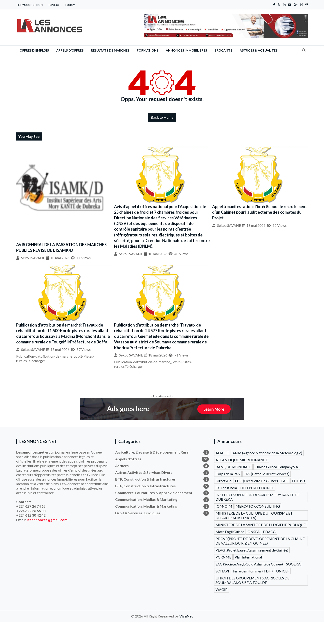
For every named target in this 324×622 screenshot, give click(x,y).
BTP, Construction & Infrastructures (162, 479)
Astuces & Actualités (258, 50)
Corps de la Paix (228, 474)
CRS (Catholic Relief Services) (266, 474)
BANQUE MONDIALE (233, 467)
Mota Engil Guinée (230, 531)
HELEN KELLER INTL (257, 488)
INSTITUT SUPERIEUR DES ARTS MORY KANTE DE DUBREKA (257, 497)
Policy (70, 5)
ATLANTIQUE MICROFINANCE (242, 460)
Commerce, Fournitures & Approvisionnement (162, 492)
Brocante (223, 50)
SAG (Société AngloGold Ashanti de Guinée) (249, 564)
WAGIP (221, 589)
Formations (147, 50)
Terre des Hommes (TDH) (252, 571)
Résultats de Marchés (110, 50)
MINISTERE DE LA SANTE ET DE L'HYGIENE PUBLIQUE (261, 524)
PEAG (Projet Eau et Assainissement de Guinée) (252, 550)
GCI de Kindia (226, 488)
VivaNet (186, 616)
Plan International (248, 557)
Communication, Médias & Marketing (162, 499)
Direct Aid (224, 481)
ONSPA (254, 531)
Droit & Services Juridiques (162, 513)
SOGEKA (293, 564)
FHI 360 (298, 481)
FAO (284, 481)
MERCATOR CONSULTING (258, 506)
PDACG (269, 531)
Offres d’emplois (34, 50)
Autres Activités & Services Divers (162, 472)
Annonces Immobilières (186, 50)
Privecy (54, 5)
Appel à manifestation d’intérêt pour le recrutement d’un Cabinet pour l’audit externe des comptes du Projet (259, 212)
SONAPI (222, 571)
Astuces (162, 465)
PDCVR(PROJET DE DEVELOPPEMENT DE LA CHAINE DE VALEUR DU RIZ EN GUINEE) (260, 540)
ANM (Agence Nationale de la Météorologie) (267, 453)
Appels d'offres (162, 459)
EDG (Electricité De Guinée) (256, 481)
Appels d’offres (69, 50)
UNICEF (282, 571)
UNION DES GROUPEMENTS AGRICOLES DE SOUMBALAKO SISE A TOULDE (252, 580)
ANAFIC (222, 453)
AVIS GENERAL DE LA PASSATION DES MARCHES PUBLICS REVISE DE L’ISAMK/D (61, 247)
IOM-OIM (224, 506)
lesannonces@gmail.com (47, 520)
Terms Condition (29, 5)
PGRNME (223, 557)
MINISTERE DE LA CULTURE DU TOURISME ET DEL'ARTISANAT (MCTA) (254, 515)
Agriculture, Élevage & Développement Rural (162, 452)
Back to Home (162, 117)
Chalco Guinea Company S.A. (277, 467)
